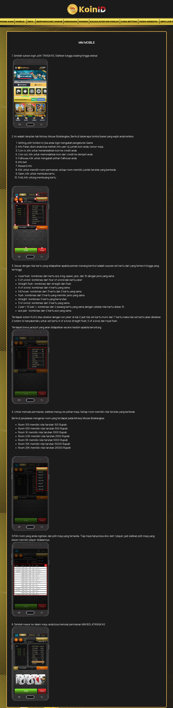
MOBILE (20, 21)
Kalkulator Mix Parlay (104, 21)
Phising (83, 21)
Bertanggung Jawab (49, 21)
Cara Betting (129, 21)
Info (30, 21)
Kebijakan (70, 21)
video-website (148, 21)
